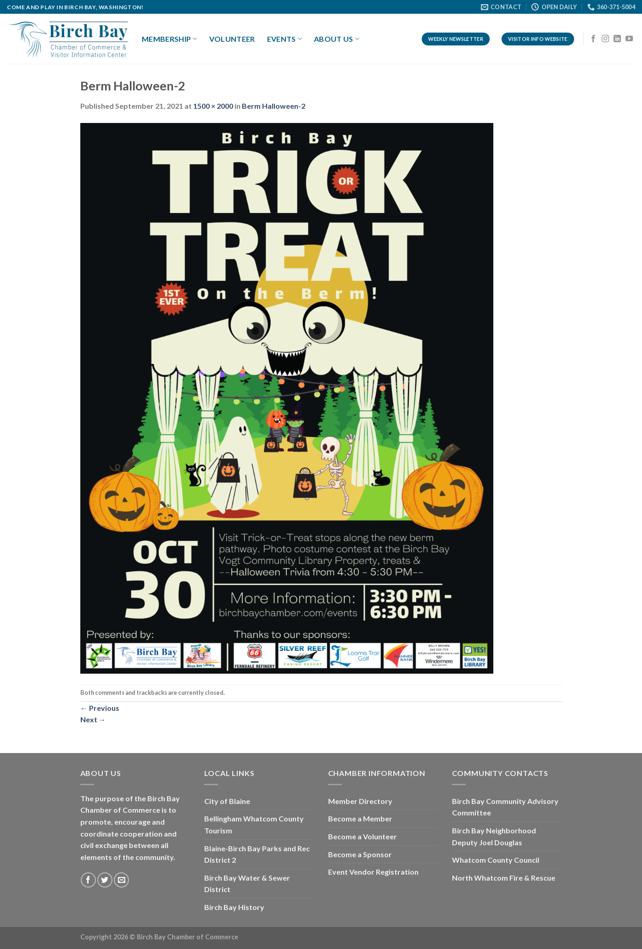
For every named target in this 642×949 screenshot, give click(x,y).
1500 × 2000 (213, 105)
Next (93, 719)
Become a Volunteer (362, 836)
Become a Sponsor (360, 854)
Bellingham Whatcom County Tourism (254, 824)
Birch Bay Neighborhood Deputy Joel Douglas (494, 836)
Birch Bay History (234, 907)
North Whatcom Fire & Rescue (503, 877)
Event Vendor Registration (373, 871)
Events (284, 39)
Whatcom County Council (495, 859)
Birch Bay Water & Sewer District (247, 883)
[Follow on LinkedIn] (617, 39)
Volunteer (232, 38)
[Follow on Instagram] (605, 39)
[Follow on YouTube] (629, 39)
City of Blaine (227, 801)
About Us (336, 39)
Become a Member (360, 818)
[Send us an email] (121, 880)
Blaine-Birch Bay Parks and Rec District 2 (257, 854)
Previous (99, 707)
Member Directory (360, 801)
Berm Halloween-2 (273, 105)
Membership (169, 39)
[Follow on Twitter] (104, 880)
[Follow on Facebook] (593, 39)
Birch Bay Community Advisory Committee (505, 807)
